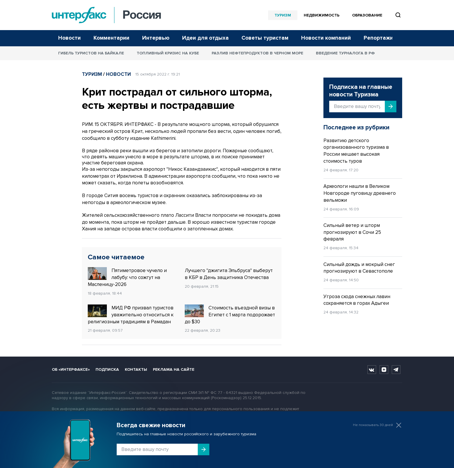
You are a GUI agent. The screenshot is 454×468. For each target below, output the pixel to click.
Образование (367, 15)
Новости (69, 38)
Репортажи (378, 38)
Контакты (136, 369)
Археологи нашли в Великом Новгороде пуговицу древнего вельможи (359, 193)
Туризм (282, 15)
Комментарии (111, 38)
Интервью (155, 38)
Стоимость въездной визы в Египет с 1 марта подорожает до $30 (230, 314)
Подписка (107, 369)
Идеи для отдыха (205, 38)
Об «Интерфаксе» (71, 369)
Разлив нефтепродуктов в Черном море (257, 53)
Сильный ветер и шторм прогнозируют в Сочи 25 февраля (352, 232)
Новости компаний (326, 38)
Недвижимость (321, 15)
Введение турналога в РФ (345, 53)
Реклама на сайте (173, 369)
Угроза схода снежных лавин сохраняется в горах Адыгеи (356, 300)
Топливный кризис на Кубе (168, 53)
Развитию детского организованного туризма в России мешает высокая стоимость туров (356, 150)
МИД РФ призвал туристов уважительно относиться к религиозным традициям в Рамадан (130, 314)
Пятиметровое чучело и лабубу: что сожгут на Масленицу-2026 (127, 277)
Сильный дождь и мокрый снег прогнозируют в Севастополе (359, 267)
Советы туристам (264, 38)
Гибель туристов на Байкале (91, 53)
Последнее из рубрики (356, 127)
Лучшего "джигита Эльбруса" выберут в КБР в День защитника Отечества (229, 273)
